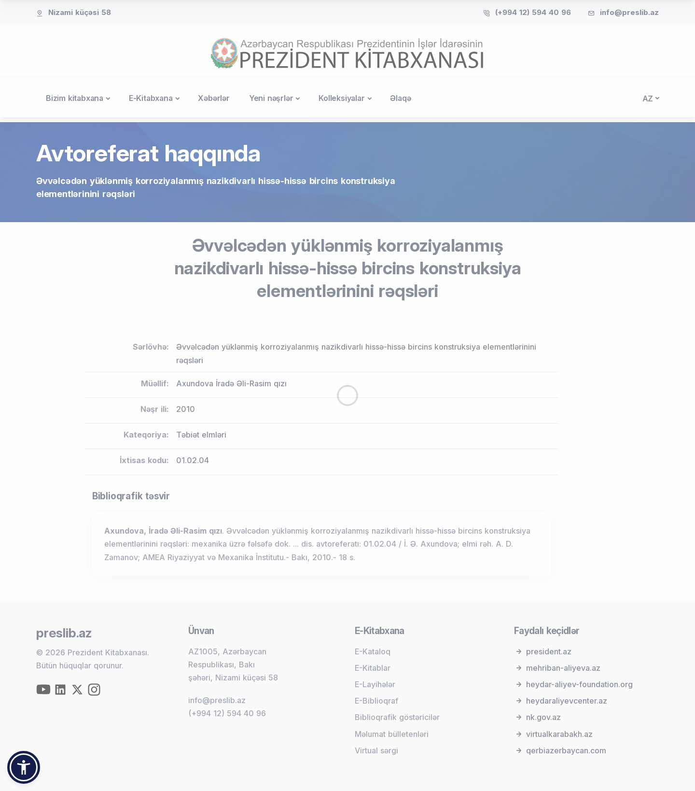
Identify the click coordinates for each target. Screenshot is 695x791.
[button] (24, 767)
